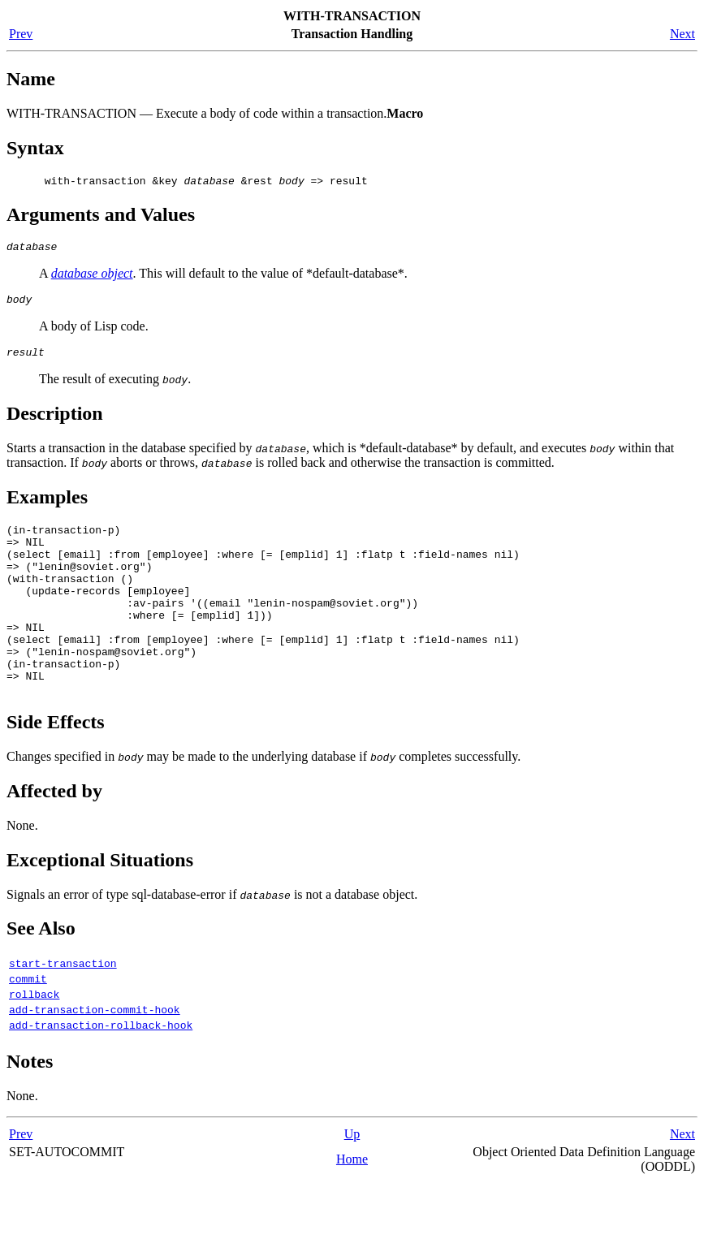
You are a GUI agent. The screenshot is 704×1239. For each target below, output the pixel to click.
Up (352, 1190)
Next (682, 34)
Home (352, 1215)
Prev (20, 34)
